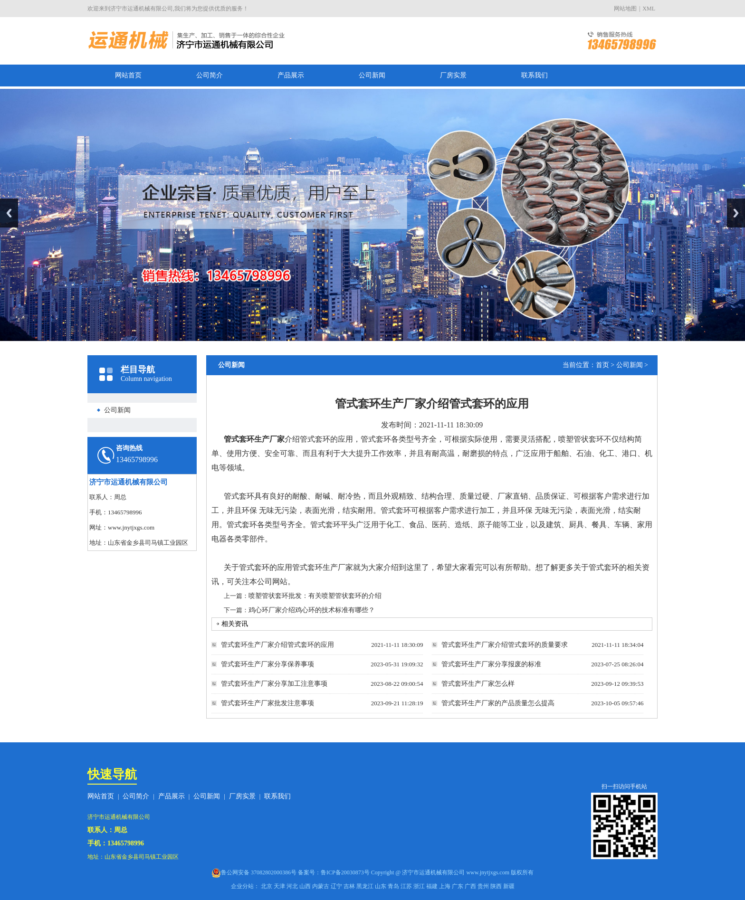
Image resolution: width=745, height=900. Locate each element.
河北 (292, 886)
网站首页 (128, 75)
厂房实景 (453, 75)
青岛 (393, 886)
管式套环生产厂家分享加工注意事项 (274, 683)
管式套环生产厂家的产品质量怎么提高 (497, 703)
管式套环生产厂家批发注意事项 (267, 703)
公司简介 (209, 75)
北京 (266, 886)
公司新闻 (372, 75)
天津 (279, 886)
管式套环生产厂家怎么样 (478, 683)
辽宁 (336, 886)
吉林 (349, 886)
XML (648, 8)
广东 (457, 886)
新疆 (509, 886)
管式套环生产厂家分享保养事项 (267, 664)
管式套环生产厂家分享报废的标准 (491, 664)
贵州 (483, 886)
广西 (470, 886)
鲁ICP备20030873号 (345, 872)
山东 (380, 886)
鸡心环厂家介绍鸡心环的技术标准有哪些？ (311, 610)
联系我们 (534, 75)
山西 (305, 886)
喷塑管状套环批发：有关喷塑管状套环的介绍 (315, 595)
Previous (9, 213)
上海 (444, 886)
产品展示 (290, 75)
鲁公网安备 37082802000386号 (258, 872)
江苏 (406, 886)
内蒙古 (320, 886)
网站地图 (625, 8)
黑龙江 (364, 886)
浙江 (419, 886)
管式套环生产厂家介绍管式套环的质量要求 (504, 644)
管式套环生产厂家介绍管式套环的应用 (277, 644)
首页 (602, 365)
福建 (432, 886)
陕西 (496, 886)
